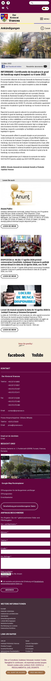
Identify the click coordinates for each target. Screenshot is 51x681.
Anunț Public (6, 209)
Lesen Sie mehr (9, 226)
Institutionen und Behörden (9, 614)
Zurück (45, 28)
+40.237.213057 (14, 385)
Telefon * (4, 540)
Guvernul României (7, 649)
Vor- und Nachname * (9, 524)
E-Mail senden (3, 8)
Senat (27, 641)
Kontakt (3, 609)
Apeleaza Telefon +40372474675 (8, 8)
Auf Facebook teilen (13, 67)
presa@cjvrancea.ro (15, 425)
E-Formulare (29, 649)
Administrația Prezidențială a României (10, 652)
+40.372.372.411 (14, 392)
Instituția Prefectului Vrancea (10, 643)
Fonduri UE (29, 651)
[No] (48, 667)
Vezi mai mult (36, 672)
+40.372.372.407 (14, 389)
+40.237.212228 (14, 398)
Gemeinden (4, 616)
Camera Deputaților (32, 643)
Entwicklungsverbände (8, 618)
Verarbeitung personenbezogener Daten (19, 506)
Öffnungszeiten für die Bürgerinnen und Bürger (18, 490)
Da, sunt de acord (16, 672)
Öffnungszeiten (6, 494)
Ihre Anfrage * (6, 557)
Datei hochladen (7, 572)
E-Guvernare (29, 646)
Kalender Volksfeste (7, 611)
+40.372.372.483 (14, 402)
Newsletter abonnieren (34, 67)
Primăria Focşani (6, 646)
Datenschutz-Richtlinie (8, 628)
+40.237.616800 (14, 382)
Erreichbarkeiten (7, 497)
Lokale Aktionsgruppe (8, 621)
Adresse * (4, 532)
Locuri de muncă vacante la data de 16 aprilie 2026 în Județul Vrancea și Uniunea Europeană (25, 311)
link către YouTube (37, 355)
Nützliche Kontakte (7, 623)
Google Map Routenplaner (13, 483)
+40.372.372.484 (14, 405)
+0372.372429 (13, 422)
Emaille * (4, 548)
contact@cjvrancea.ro (16, 411)
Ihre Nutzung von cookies (9, 626)
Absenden (9, 590)
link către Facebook (16, 355)
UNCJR (3, 641)
